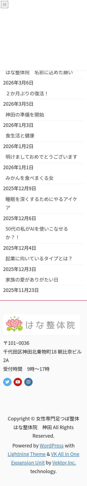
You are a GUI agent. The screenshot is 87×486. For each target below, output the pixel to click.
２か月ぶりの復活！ (27, 93)
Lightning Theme (27, 453)
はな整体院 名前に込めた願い (39, 72)
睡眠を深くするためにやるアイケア (42, 203)
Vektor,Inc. (64, 462)
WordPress (52, 445)
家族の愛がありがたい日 (32, 279)
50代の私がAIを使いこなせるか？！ (37, 233)
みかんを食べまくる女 (30, 177)
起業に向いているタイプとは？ (39, 258)
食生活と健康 (20, 135)
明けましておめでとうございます (42, 156)
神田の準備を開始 (25, 114)
